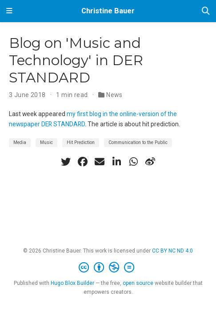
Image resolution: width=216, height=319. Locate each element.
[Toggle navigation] (9, 11)
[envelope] (99, 161)
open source (138, 283)
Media (19, 142)
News (114, 94)
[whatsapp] (133, 161)
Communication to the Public (138, 142)
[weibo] (150, 161)
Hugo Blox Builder (72, 283)
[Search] (206, 11)
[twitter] (65, 161)
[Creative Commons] (108, 267)
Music (46, 142)
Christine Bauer (108, 11)
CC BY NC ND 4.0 (172, 251)
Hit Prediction (81, 142)
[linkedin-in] (116, 161)
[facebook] (82, 161)
